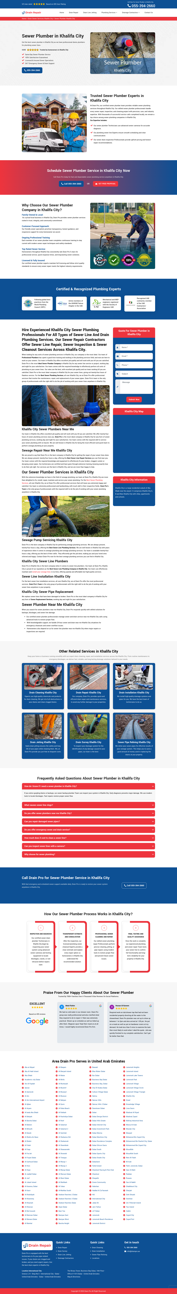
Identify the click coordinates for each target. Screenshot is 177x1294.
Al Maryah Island (65, 1071)
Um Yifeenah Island (133, 1203)
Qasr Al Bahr (130, 1170)
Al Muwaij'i (63, 1092)
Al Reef (61, 1121)
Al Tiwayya (63, 1158)
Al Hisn (27, 1166)
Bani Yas (62, 1211)
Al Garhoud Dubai (31, 1162)
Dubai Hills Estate (99, 1121)
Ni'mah (128, 1162)
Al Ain (27, 1096)
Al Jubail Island (30, 1182)
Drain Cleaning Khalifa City (43, 692)
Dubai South (96, 1149)
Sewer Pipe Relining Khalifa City (134, 742)
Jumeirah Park (131, 1079)
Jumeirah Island (132, 1071)
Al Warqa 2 (63, 1166)
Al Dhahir (28, 1141)
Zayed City (130, 1215)
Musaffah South (132, 1153)
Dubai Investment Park (100, 1129)
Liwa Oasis (130, 1108)
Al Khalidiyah (29, 1194)
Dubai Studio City (98, 1158)
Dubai (94, 1112)
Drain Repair (73, 12)
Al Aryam (28, 1108)
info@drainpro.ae (132, 1251)
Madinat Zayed (131, 1116)
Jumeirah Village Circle (135, 1088)
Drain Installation (98, 1251)
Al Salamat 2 (63, 1129)
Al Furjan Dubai (30, 1158)
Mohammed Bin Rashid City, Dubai (139, 1141)
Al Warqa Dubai (64, 1170)
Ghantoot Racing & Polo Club (103, 1170)
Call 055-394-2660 (71, 183)
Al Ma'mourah (30, 1211)
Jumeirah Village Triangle (135, 1092)
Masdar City (130, 1129)
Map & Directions (73, 1277)
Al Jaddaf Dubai (30, 1174)
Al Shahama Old (65, 1137)
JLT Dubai (96, 1211)
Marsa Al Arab (131, 1125)
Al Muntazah (63, 1084)
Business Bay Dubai (99, 1079)
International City (98, 1199)
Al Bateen (28, 1125)
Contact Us (149, 12)
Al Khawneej (29, 1199)
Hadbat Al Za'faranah (100, 1190)
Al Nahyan (62, 1100)
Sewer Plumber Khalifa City (64, 18)
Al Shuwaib (63, 1153)
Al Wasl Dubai (64, 1178)
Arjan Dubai (63, 1207)
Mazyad (129, 1133)
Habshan (95, 1186)
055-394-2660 (141, 6)
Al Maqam (62, 1067)
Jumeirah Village (132, 1084)
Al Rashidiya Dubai (66, 1116)
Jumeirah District (98, 1223)
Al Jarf (27, 1178)
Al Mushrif (62, 1088)
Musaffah (129, 1149)
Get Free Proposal (105, 184)
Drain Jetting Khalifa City (43, 742)
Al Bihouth (28, 1129)
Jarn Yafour (96, 1207)
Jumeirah (95, 1215)
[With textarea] (136, 386)
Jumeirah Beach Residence (102, 1219)
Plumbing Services (109, 12)
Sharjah (129, 1190)
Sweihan (129, 1199)
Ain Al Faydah (30, 1084)
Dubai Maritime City (99, 1137)
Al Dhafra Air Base (31, 1137)
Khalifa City (130, 1096)
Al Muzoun (62, 1096)
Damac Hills (96, 1100)
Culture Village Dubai (100, 1092)
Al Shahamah (63, 1141)
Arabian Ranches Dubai (67, 1203)
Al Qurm (62, 1104)
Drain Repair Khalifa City (88, 692)
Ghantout (95, 1174)
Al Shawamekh (64, 1149)
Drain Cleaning (97, 1247)
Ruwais (129, 1178)
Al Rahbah (62, 1112)
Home (62, 12)
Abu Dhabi (28, 1075)
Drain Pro (88, 1291)
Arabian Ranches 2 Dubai (68, 1194)
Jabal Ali (95, 1203)
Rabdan (129, 1174)
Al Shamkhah (63, 1145)
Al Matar (62, 1075)
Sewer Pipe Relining (99, 1254)
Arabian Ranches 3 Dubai (68, 1199)
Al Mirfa (61, 1079)
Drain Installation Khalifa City (134, 692)
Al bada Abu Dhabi (31, 1112)
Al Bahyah (28, 1116)
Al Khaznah (29, 1203)
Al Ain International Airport (34, 1100)
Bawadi (95, 1067)
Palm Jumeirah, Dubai (134, 1166)
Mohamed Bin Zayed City (135, 1137)
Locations (95, 1258)
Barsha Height (64, 1223)
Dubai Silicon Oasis (99, 1145)
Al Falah (28, 1145)
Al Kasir (28, 1190)
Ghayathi (95, 1178)
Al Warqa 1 (63, 1162)
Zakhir (128, 1211)
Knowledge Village (133, 1104)
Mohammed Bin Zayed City (136, 1145)
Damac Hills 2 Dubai (99, 1104)
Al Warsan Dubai (65, 1174)
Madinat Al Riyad (132, 1112)
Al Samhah (63, 1133)
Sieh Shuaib (130, 1194)
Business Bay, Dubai (99, 1084)
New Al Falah (131, 1158)
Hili (93, 1194)
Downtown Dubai (98, 1108)
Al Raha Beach (64, 1108)
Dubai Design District (100, 1116)
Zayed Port (130, 1219)
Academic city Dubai (32, 1079)
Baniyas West (64, 1219)
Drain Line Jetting (89, 12)
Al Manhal (28, 1223)
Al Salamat (63, 1125)
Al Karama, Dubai (31, 1186)
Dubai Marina (97, 1133)
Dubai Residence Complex (102, 1141)
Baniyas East (63, 1215)
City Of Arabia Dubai (99, 1088)
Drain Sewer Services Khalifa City (40, 18)
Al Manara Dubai (31, 1219)
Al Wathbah (63, 1182)
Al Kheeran (29, 1207)
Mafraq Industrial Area (134, 1121)
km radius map (134, 444)
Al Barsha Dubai (31, 1121)
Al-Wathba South (65, 1190)
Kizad (128, 1100)
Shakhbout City (131, 1186)
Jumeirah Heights (132, 1067)
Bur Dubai (95, 1075)
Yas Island (130, 1207)
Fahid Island (96, 1166)
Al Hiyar (28, 1170)
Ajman (27, 1088)
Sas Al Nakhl (131, 1182)
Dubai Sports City (98, 1153)
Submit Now (134, 399)
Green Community (99, 1182)
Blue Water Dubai (98, 1071)
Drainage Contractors (131, 12)
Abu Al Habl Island (31, 1071)
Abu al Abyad (29, 1067)
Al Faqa (27, 1149)
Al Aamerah (29, 1092)
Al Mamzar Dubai (31, 1215)
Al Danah (28, 1133)
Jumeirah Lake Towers (134, 1075)
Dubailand (96, 1162)
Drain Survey (62, 1251)
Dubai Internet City (99, 1125)
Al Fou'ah (28, 1153)
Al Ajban (28, 1104)
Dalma (94, 1096)
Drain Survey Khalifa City (88, 742)
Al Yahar (62, 1186)
